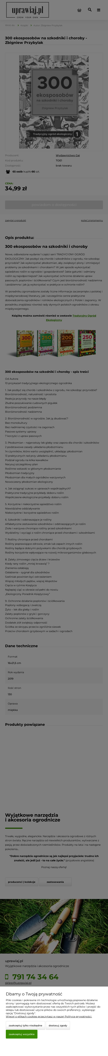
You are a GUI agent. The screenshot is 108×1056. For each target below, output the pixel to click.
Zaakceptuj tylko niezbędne (25, 1025)
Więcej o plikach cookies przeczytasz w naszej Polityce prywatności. (49, 1016)
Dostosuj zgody (58, 1025)
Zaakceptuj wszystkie (22, 1034)
